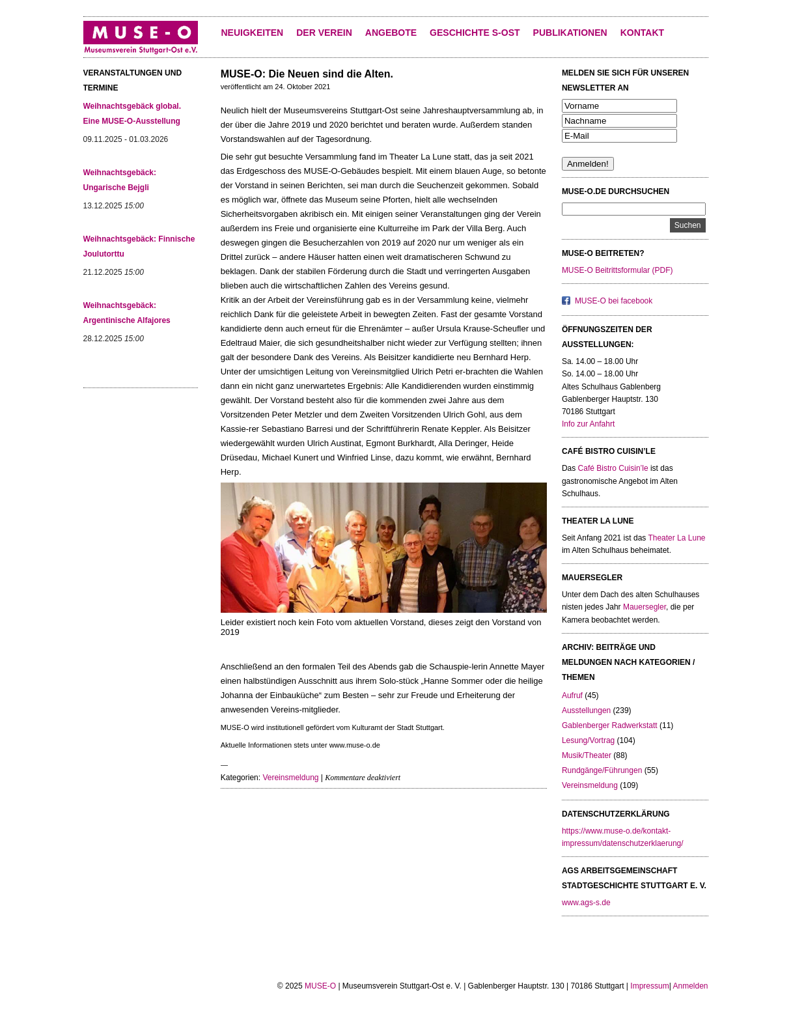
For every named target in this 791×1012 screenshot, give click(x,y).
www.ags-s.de (586, 902)
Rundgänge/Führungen (602, 770)
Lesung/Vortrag (588, 740)
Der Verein (324, 32)
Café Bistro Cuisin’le (613, 468)
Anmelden (690, 986)
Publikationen (570, 32)
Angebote (391, 32)
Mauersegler (644, 606)
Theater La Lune (676, 537)
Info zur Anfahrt (588, 424)
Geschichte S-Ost (475, 32)
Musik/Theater (586, 755)
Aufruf (572, 695)
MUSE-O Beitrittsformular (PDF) (617, 270)
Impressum (649, 986)
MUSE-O (320, 986)
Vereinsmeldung (290, 777)
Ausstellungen (586, 710)
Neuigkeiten (252, 32)
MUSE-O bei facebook (613, 300)
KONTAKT (642, 32)
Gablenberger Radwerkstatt (610, 725)
